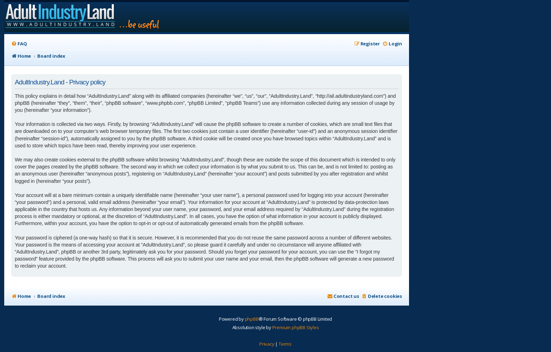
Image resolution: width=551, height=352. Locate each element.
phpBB (252, 319)
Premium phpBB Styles (295, 327)
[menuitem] (19, 44)
